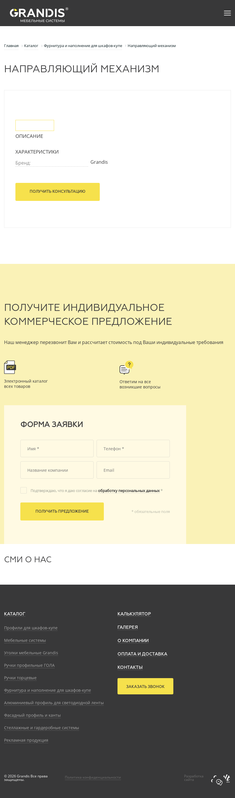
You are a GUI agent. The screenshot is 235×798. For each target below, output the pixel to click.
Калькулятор (134, 614)
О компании (133, 641)
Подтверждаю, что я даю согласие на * (97, 490)
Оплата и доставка (142, 654)
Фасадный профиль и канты (32, 715)
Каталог (14, 614)
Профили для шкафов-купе (31, 628)
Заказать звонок (145, 687)
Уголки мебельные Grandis (31, 652)
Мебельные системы (25, 640)
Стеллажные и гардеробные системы (41, 727)
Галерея (127, 627)
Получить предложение (62, 512)
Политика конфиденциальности (93, 777)
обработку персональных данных (129, 490)
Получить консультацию (58, 192)
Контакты (130, 667)
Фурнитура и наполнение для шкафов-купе (47, 690)
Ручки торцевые (20, 677)
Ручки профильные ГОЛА (29, 665)
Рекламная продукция (26, 740)
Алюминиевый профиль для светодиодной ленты (54, 702)
